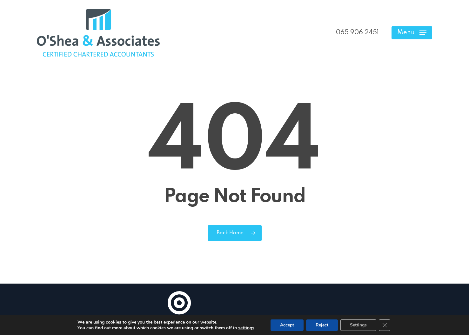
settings (246, 328)
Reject (322, 325)
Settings (358, 325)
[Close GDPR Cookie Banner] (384, 325)
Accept (287, 325)
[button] (412, 33)
